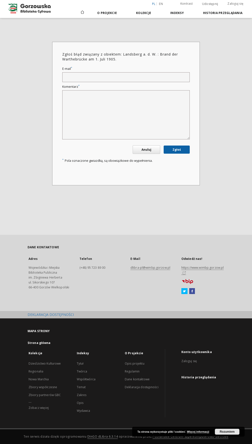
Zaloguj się (235, 3)
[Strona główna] (82, 12)
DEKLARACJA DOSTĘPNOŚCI (51, 314)
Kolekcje (143, 13)
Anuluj (146, 150)
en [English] (161, 3)
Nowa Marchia (39, 379)
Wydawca (83, 411)
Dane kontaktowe (137, 379)
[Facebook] (192, 291)
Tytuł (80, 363)
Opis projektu (134, 363)
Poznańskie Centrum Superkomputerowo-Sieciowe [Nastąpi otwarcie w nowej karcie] (190, 436)
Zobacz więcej (39, 408)
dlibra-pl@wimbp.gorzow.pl (150, 268)
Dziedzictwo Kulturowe (45, 363)
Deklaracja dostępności (141, 387)
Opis (80, 403)
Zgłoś (177, 150)
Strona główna (39, 343)
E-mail (67, 69)
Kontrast (186, 3)
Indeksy (177, 13)
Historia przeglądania (222, 13)
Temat (81, 387)
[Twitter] (184, 291)
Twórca (82, 371)
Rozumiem (227, 431)
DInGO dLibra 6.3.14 (102, 436)
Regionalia (36, 371)
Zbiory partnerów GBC (45, 395)
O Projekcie (107, 13)
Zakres (82, 395)
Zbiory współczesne (43, 387)
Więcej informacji (198, 431)
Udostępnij (210, 4)
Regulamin (132, 371)
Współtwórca (86, 379)
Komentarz (70, 87)
